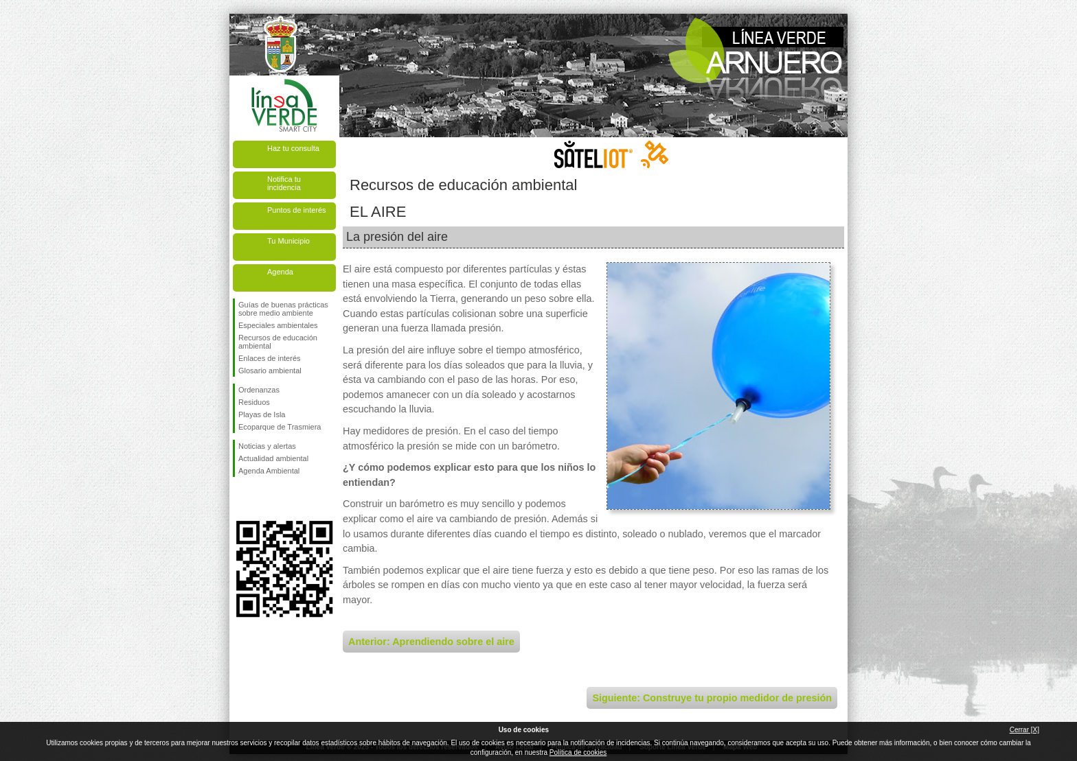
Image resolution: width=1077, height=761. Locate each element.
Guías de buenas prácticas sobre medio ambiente (283, 309)
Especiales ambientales (278, 325)
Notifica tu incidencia (284, 183)
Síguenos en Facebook (241, 499)
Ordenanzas (259, 390)
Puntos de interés (296, 210)
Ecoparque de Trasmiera (279, 427)
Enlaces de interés (269, 358)
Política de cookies (577, 752)
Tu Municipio (288, 241)
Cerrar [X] (1024, 730)
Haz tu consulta (293, 148)
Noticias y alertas (267, 446)
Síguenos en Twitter (264, 499)
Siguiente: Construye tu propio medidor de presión (712, 697)
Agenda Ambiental (268, 471)
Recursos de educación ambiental (277, 341)
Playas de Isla (261, 414)
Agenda (280, 272)
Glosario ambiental (270, 370)
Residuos (254, 402)
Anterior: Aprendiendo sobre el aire (431, 641)
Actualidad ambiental (273, 458)
